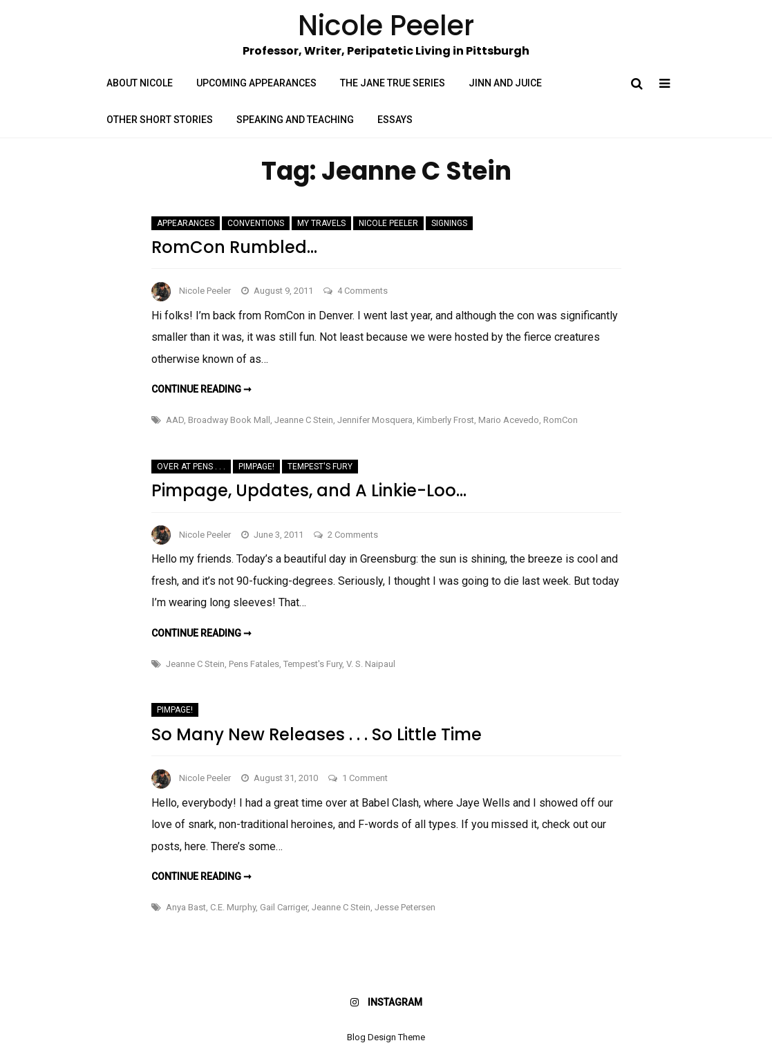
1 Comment (365, 778)
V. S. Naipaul (370, 664)
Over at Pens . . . (191, 466)
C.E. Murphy (233, 907)
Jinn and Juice (505, 82)
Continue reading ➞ (201, 389)
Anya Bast (186, 907)
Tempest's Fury (320, 466)
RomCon (560, 420)
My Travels (321, 223)
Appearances (185, 223)
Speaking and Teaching (295, 119)
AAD (175, 420)
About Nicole (139, 82)
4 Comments (362, 290)
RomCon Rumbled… (234, 247)
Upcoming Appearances (256, 82)
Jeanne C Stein (303, 420)
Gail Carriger (284, 907)
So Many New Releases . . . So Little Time (316, 734)
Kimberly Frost (445, 420)
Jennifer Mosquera (375, 420)
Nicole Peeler (388, 223)
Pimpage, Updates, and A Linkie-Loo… (309, 490)
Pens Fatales (254, 664)
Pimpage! (256, 466)
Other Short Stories (159, 119)
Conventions (255, 223)
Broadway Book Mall (229, 420)
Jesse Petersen (405, 907)
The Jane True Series (392, 82)
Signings (449, 223)
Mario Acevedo (508, 420)
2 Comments (353, 534)
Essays (395, 119)
